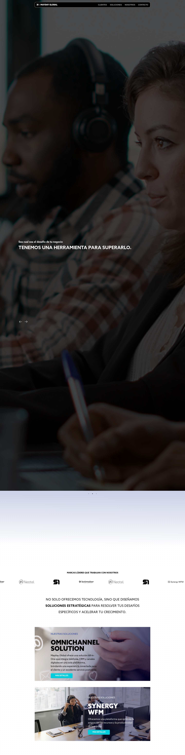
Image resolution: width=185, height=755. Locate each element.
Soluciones (116, 5)
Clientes (102, 5)
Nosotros (130, 5)
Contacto (143, 5)
